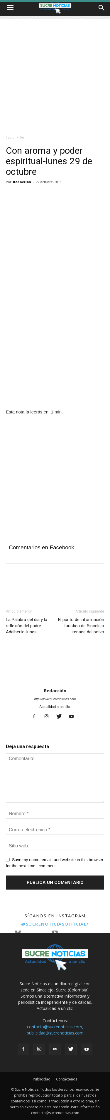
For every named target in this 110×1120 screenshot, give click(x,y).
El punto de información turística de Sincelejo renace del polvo (81, 626)
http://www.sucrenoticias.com (55, 699)
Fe (22, 137)
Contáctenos (66, 1079)
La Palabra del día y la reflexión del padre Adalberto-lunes (26, 626)
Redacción (22, 181)
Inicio (10, 137)
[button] (102, 8)
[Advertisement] (55, 74)
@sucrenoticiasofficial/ (55, 924)
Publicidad (41, 1079)
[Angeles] (55, 395)
